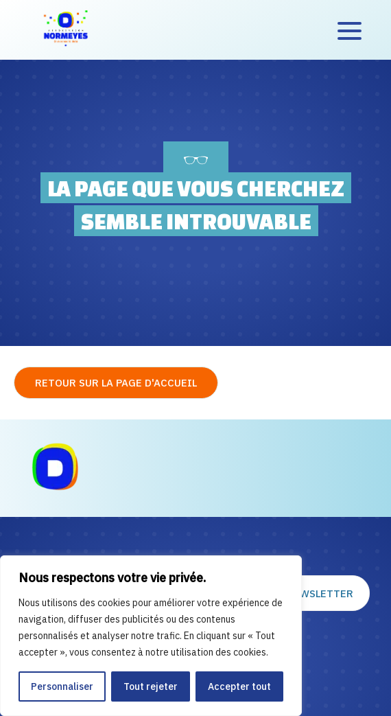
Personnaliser (62, 686)
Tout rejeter (150, 686)
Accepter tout (239, 686)
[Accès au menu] (349, 30)
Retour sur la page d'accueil (116, 382)
